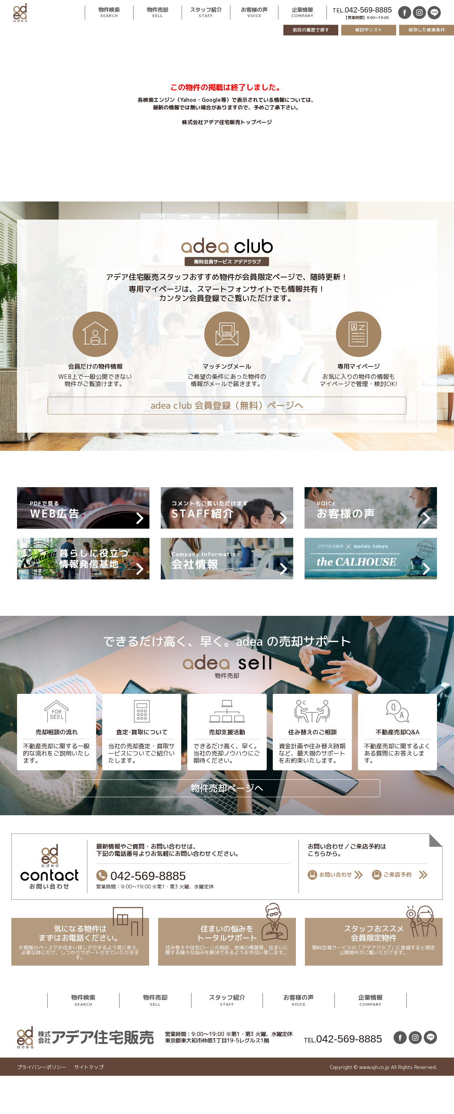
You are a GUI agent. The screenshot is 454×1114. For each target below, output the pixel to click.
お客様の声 (254, 12)
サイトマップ (89, 1067)
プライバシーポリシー (41, 1067)
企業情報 (302, 12)
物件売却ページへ (227, 788)
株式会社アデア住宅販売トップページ (227, 122)
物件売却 (157, 12)
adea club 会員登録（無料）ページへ (227, 405)
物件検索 (109, 12)
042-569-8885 (368, 10)
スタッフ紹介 (206, 12)
